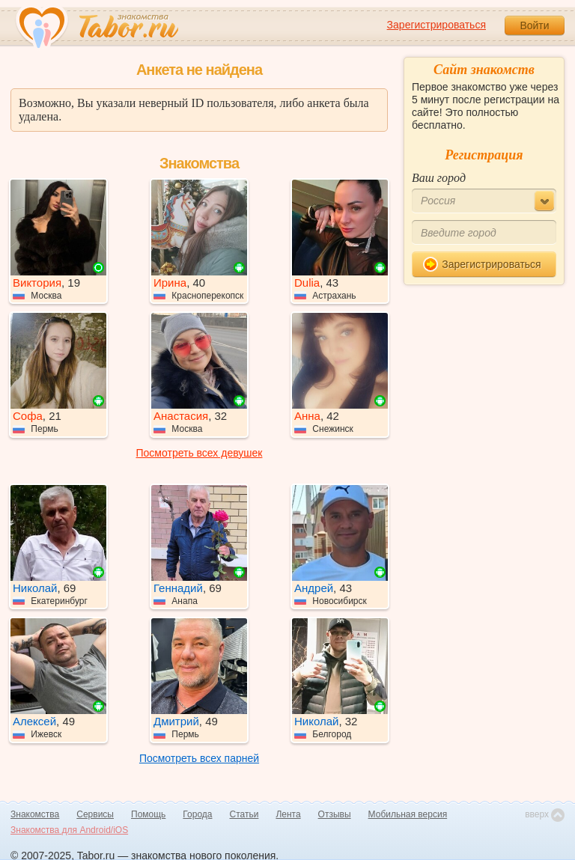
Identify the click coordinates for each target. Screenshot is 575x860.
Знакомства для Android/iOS (69, 830)
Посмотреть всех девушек (199, 453)
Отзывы (334, 814)
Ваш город (439, 177)
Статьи (244, 814)
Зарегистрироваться (436, 25)
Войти (534, 25)
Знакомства (34, 814)
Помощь (148, 814)
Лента (288, 814)
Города (197, 814)
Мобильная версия (408, 814)
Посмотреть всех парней (199, 758)
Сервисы (95, 814)
